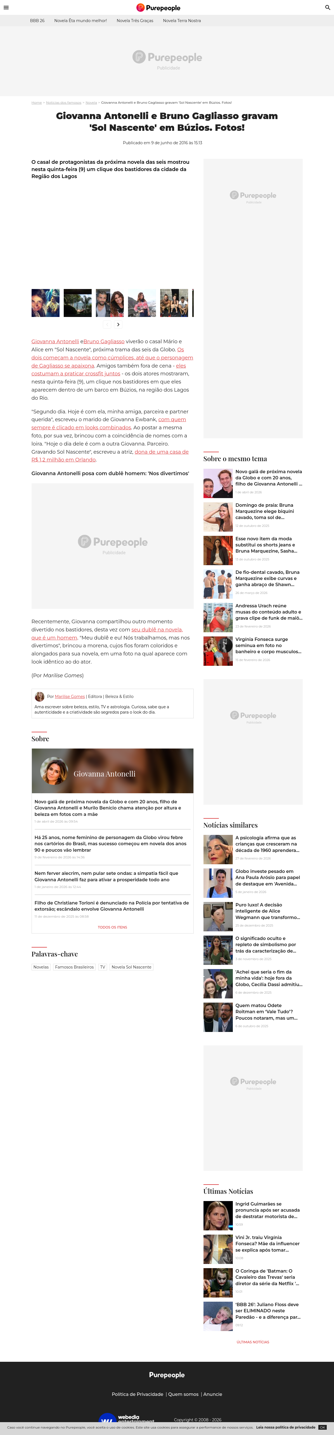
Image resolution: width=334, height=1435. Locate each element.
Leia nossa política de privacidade (286, 1427)
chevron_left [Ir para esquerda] (107, 324)
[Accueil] (167, 7)
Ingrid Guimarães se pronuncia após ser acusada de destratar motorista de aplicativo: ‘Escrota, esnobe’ (268, 1213)
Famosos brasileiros (74, 967)
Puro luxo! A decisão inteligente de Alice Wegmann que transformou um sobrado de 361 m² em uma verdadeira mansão (268, 917)
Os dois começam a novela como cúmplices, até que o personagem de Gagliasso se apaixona (112, 358)
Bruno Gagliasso (103, 341)
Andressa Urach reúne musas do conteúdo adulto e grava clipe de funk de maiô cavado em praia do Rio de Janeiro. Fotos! (268, 618)
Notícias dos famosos (64, 102)
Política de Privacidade (138, 1394)
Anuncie (212, 1394)
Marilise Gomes (70, 696)
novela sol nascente (131, 967)
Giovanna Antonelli (55, 341)
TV (102, 967)
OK (322, 1427)
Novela (91, 102)
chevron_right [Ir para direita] (118, 324)
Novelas (41, 967)
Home (37, 102)
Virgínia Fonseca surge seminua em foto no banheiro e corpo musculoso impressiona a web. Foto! (268, 649)
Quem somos (183, 1394)
